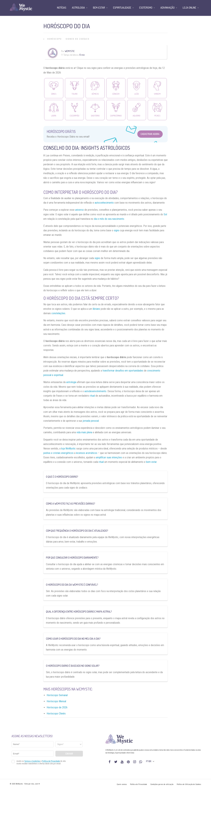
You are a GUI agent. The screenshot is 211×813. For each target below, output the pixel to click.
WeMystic (70, 51)
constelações (58, 313)
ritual (92, 395)
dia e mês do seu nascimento (109, 218)
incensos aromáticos (86, 453)
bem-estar (151, 461)
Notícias (61, 7)
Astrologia (78, 7)
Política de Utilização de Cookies (189, 784)
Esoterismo (145, 7)
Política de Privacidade (138, 784)
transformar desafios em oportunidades (123, 370)
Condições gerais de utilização (161, 784)
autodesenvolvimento (95, 391)
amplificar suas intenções (109, 457)
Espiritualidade (122, 7)
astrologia (71, 382)
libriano (96, 308)
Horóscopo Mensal (56, 701)
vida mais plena (84, 432)
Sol (165, 214)
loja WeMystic (68, 448)
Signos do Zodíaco (77, 39)
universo (79, 209)
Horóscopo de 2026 (57, 707)
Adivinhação (167, 7)
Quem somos (122, 784)
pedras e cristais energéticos (58, 453)
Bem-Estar (99, 7)
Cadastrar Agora (150, 134)
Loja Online (189, 7)
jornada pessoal (91, 420)
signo (116, 230)
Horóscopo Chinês (56, 713)
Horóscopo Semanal (57, 695)
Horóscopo (54, 39)
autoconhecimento (104, 202)
